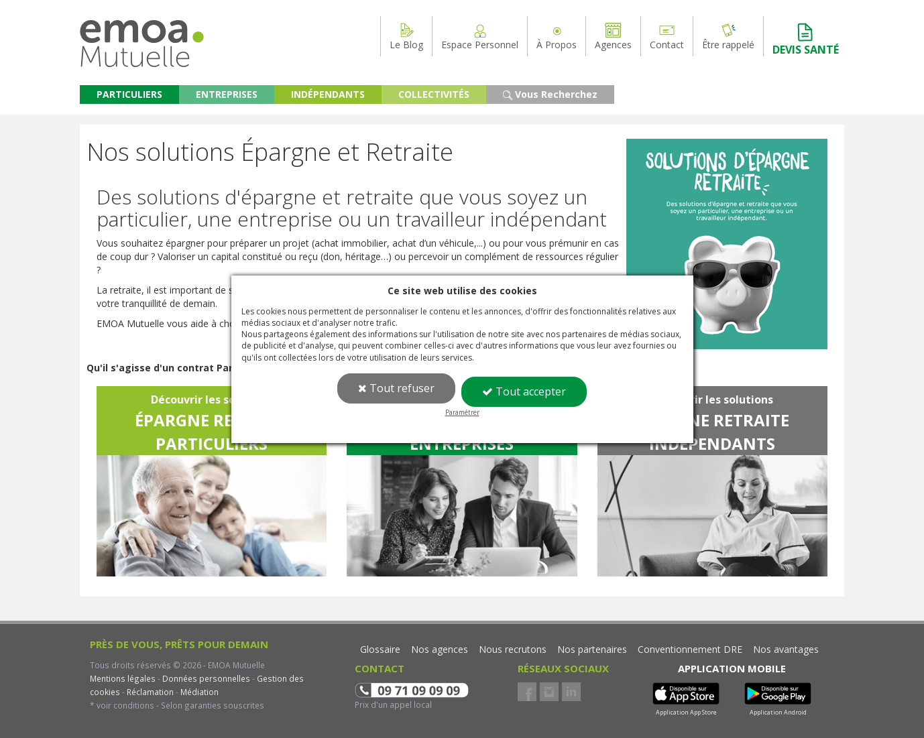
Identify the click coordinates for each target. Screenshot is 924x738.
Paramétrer (462, 412)
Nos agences (439, 649)
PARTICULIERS (129, 94)
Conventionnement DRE (690, 649)
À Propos (556, 36)
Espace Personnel (479, 36)
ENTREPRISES (226, 94)
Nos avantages (786, 649)
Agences (613, 36)
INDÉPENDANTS (328, 94)
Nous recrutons (512, 649)
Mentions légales (123, 678)
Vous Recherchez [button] (550, 94)
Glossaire (380, 649)
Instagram (549, 691)
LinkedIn (571, 691)
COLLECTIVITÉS (433, 94)
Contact (667, 36)
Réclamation (149, 691)
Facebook (527, 691)
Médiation (198, 691)
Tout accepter (524, 391)
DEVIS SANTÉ (805, 39)
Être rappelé (728, 36)
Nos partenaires (592, 649)
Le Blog (406, 36)
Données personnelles (206, 678)
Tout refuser (396, 388)
